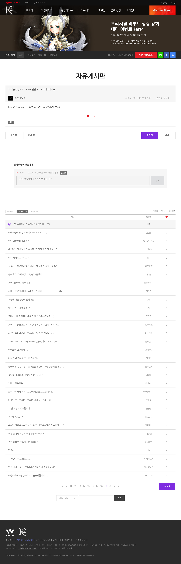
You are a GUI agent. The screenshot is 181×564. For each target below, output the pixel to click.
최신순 (155, 211)
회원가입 (164, 3)
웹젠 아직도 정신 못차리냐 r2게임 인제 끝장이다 (31, 467)
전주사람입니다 (148, 392)
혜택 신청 (42, 55)
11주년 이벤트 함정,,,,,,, (19, 458)
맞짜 (149, 308)
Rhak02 (148, 417)
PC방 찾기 (53, 55)
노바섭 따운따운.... (16, 383)
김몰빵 (149, 408)
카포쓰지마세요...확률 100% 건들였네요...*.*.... (32, 341)
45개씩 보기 (34, 212)
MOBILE (39, 3)
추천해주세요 (15, 417)
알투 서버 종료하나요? (18, 257)
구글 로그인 (173, 55)
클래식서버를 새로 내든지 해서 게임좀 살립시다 (31, 316)
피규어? (11, 450)
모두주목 (149, 475)
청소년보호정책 (43, 540)
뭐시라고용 (149, 459)
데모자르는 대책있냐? (19, 308)
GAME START (162, 10)
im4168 (148, 442)
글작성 (150, 135)
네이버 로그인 (160, 55)
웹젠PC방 (68, 540)
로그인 (173, 3)
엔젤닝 (149, 232)
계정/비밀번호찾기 (125, 55)
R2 (9, 10)
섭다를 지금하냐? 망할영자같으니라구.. (26, 375)
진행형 (149, 358)
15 (88, 486)
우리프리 (149, 383)
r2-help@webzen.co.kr (27, 548)
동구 (149, 258)
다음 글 (31, 135)
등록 (157, 180)
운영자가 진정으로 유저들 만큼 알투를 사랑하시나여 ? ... (33, 324)
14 (84, 486)
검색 (119, 498)
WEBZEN (10, 532)
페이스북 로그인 (166, 55)
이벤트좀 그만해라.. (18, 350)
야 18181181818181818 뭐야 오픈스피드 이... (30, 400)
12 (75, 486)
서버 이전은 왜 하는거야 (19, 283)
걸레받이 (149, 350)
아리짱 (149, 274)
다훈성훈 (149, 266)
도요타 (149, 400)
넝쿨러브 (149, 325)
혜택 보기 (31, 55)
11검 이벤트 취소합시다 (20, 408)
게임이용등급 (81, 540)
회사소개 (57, 540)
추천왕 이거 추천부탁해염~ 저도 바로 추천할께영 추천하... (36, 425)
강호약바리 (149, 467)
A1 (148, 299)
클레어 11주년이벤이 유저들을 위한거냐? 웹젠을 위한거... (36, 366)
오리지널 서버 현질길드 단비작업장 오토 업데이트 (32, 391)
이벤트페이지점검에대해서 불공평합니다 (28, 475)
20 (110, 486)
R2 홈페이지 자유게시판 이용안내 (32, 224)
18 (101, 486)
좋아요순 (172, 211)
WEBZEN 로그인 (146, 55)
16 (92, 486)
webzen (13, 2)
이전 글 (13, 135)
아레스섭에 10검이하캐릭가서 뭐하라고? (28, 232)
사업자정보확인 (68, 548)
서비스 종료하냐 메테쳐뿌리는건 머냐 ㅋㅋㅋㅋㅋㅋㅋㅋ (35, 291)
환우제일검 (20, 98)
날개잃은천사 (148, 241)
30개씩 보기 (23, 212)
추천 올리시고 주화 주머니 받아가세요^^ (26, 433)
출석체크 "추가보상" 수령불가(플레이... (26, 274)
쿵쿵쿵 (149, 316)
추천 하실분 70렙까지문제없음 (23, 442)
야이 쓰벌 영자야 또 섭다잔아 (23, 358)
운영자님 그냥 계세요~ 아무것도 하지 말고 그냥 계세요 (32, 249)
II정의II (149, 249)
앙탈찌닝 (149, 425)
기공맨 (149, 433)
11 (71, 486)
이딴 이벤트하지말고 (19, 241)
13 (79, 486)
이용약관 (9, 540)
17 (97, 486)
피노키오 (149, 333)
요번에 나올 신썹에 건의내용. (21, 299)
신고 (11, 122)
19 (105, 486)
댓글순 (163, 211)
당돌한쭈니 (149, 283)
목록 (167, 135)
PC (27, 3)
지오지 (149, 291)
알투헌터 (149, 341)
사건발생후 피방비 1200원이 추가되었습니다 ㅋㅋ (31, 333)
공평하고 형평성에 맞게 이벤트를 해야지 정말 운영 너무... (35, 266)
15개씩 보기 (11, 212)
